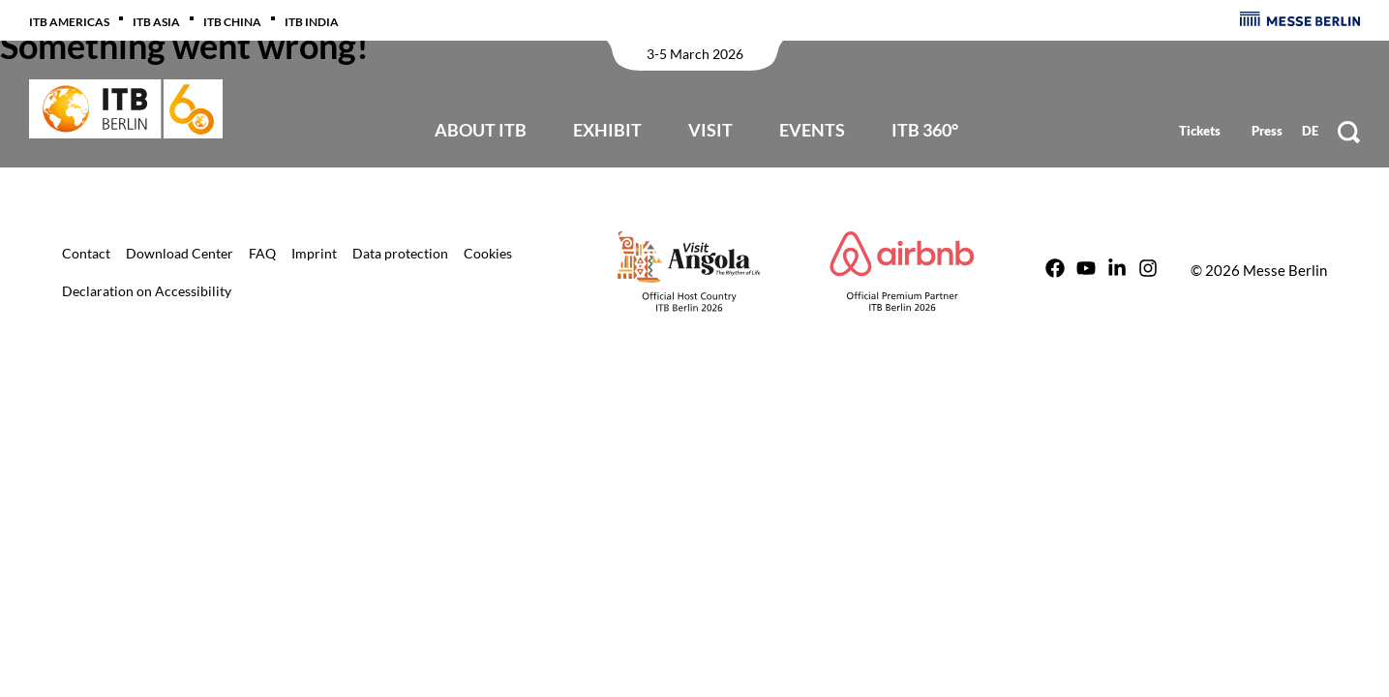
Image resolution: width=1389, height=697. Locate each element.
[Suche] (1349, 132)
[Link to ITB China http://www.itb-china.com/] (244, 20)
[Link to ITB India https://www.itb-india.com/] (323, 20)
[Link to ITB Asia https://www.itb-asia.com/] (168, 20)
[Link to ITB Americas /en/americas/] (81, 20)
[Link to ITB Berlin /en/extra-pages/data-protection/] (400, 251)
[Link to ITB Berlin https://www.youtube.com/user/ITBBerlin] (1086, 270)
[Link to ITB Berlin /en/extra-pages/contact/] (86, 251)
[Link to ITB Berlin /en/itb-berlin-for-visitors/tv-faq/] (262, 251)
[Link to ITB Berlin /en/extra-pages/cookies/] (488, 251)
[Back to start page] (126, 108)
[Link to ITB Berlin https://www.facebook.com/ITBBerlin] (1055, 270)
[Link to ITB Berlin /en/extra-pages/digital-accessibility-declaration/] (146, 289)
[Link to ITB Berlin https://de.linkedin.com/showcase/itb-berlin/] (1117, 270)
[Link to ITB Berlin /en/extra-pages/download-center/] (179, 251)
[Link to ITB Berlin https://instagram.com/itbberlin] (1148, 270)
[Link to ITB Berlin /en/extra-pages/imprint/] (314, 251)
